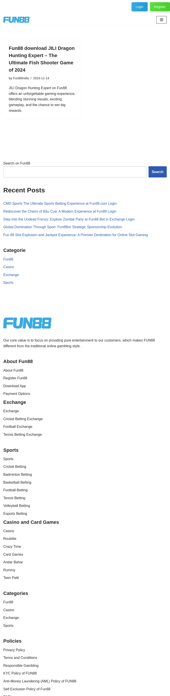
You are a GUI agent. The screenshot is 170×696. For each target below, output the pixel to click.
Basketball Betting (17, 482)
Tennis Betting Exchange (22, 434)
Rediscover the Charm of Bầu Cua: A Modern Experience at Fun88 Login (59, 211)
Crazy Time (12, 546)
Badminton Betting (17, 474)
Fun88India (21, 78)
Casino (8, 267)
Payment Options (16, 394)
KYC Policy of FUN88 (20, 673)
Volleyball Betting (16, 506)
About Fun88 (13, 370)
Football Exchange (17, 426)
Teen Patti (11, 578)
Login (139, 7)
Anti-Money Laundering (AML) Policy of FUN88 (39, 681)
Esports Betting (15, 513)
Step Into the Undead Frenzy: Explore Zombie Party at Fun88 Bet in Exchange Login (69, 219)
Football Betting (15, 490)
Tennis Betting (14, 498)
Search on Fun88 (16, 163)
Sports (8, 282)
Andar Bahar (13, 562)
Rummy (9, 570)
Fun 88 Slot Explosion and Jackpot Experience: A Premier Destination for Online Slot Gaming (75, 235)
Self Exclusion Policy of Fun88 (26, 689)
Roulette (9, 539)
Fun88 (8, 259)
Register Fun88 (15, 378)
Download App (14, 386)
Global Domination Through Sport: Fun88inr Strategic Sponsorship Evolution (62, 227)
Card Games (13, 554)
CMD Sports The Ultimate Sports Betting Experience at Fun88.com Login (60, 203)
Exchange (11, 275)
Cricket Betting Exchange (23, 419)
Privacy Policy (14, 650)
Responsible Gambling (21, 665)
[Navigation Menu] (161, 20)
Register (160, 7)
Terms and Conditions (20, 658)
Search (157, 172)
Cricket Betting (14, 466)
